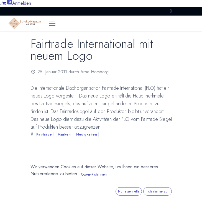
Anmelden (21, 3)
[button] (171, 11)
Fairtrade (44, 134)
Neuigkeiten (86, 134)
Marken (64, 134)
